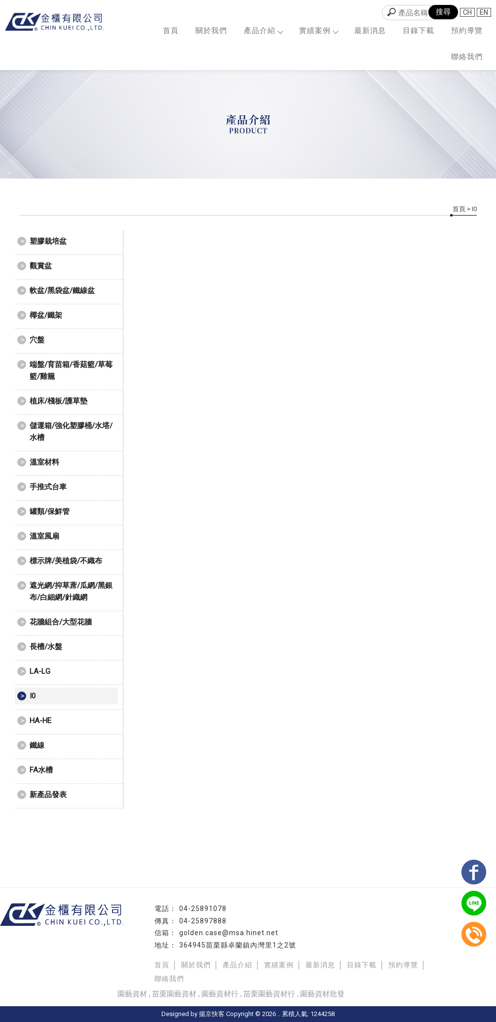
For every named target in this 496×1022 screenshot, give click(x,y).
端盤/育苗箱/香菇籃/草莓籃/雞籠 (71, 370)
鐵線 (37, 745)
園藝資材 (132, 993)
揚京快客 (212, 1014)
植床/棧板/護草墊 (58, 401)
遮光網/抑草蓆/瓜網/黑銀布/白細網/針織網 (71, 591)
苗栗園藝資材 (174, 993)
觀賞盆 (41, 265)
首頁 (171, 30)
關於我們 (211, 30)
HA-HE (40, 720)
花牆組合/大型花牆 (61, 622)
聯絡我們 (467, 56)
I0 (33, 696)
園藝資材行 (219, 993)
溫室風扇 (44, 536)
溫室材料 (44, 462)
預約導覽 (467, 30)
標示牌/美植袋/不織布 (66, 560)
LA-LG (40, 671)
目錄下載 (418, 30)
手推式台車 (48, 486)
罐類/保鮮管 (50, 511)
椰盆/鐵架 (46, 315)
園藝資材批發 (322, 993)
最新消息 (370, 30)
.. (278, 1014)
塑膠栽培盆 (48, 241)
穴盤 (37, 339)
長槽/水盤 (46, 646)
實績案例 (318, 30)
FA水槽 (41, 770)
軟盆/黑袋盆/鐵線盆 (62, 290)
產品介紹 (263, 30)
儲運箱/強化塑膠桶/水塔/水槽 (71, 431)
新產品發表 (48, 794)
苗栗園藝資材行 (269, 993)
